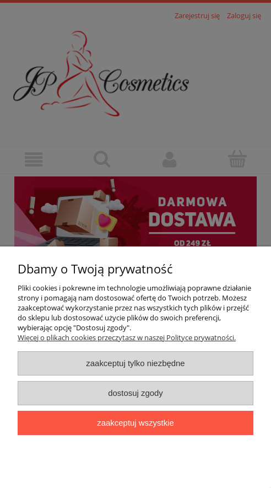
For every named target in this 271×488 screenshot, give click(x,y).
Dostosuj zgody (135, 393)
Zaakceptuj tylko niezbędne (135, 363)
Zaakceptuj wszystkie (135, 422)
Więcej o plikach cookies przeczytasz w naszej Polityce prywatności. (127, 337)
